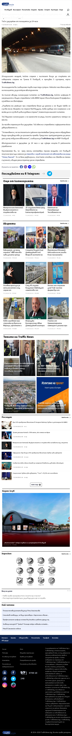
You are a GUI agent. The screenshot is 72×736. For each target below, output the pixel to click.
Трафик (46, 638)
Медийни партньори (27, 653)
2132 (26, 457)
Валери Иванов (65, 25)
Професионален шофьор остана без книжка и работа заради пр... (26, 620)
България (17, 10)
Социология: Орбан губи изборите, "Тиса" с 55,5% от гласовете (35, 473)
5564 (14, 293)
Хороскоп (6, 553)
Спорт (47, 10)
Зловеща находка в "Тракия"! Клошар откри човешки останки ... (26, 624)
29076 (15, 374)
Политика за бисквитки (28, 664)
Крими (40, 10)
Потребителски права (28, 660)
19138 (14, 258)
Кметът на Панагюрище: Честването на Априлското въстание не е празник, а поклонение (57, 210)
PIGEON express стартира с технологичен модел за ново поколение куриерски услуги (51, 406)
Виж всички (63, 181)
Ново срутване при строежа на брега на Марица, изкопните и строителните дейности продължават (12, 323)
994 (58, 215)
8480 (58, 293)
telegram (29, 166)
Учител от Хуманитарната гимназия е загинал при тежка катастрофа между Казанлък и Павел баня (57, 323)
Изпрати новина (70, 358)
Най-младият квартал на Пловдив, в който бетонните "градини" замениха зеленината (18, 406)
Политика (26, 10)
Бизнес (34, 10)
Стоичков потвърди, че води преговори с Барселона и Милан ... (26, 615)
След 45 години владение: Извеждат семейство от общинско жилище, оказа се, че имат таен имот (35, 288)
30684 (14, 329)
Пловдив (8, 10)
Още (61, 10)
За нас (4, 649)
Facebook (21, 166)
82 (25, 437)
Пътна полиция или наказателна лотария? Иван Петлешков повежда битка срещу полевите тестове (19, 367)
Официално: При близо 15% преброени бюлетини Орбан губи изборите (37, 453)
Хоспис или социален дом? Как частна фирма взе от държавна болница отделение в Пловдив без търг (57, 288)
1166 (58, 258)
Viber (25, 167)
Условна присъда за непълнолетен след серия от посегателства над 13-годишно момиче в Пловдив (12, 288)
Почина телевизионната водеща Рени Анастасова (21, 611)
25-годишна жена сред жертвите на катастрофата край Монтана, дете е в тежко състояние (35, 210)
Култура (54, 10)
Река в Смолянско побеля (12, 629)
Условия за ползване (9, 657)
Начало (5, 638)
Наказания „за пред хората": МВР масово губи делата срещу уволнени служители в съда (12, 252)
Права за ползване (26, 657)
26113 (37, 258)
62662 (14, 545)
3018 (36, 215)
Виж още (36, 485)
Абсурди (5, 640)
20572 (59, 329)
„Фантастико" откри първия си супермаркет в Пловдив (25, 543)
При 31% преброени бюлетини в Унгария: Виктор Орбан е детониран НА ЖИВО (40, 422)
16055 (37, 293)
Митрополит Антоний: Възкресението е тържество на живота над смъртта (13, 210)
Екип (21, 649)
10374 (37, 329)
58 (13, 215)
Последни (7, 417)
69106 (15, 411)
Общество (23, 638)
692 (26, 478)
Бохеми (55, 638)
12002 (49, 374)
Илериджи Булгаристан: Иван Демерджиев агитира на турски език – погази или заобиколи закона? (35, 323)
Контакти (5, 660)
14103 (49, 411)
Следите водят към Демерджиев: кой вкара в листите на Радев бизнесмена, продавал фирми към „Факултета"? (35, 252)
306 (26, 467)
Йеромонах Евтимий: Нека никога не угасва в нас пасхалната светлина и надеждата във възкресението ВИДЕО (57, 252)
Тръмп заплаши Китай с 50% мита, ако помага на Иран (31, 432)
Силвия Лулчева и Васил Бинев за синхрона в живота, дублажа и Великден (38, 463)
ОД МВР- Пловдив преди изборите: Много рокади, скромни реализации (49, 368)
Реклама (5, 653)
